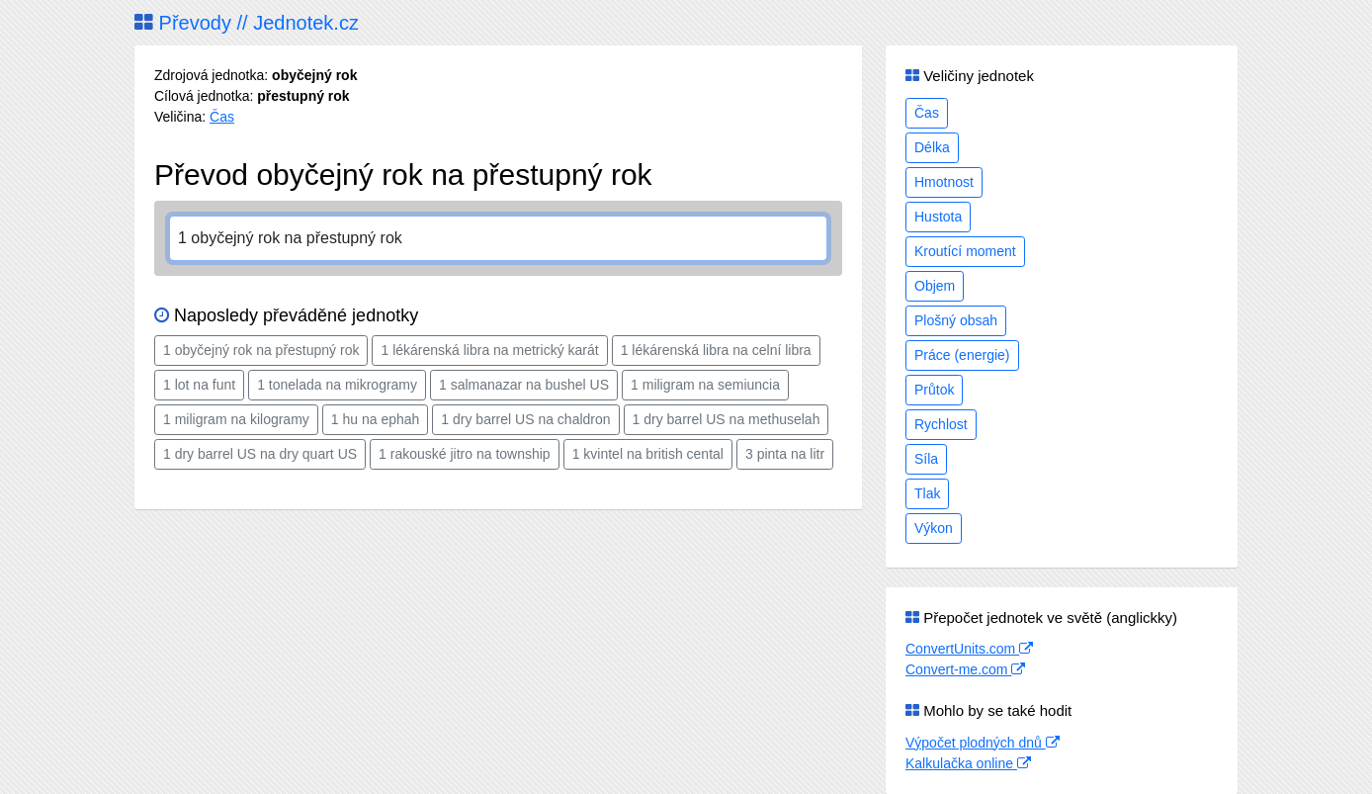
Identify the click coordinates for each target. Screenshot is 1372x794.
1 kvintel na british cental (648, 454)
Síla (926, 459)
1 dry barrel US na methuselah (726, 419)
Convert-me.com (965, 669)
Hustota (938, 216)
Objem (934, 286)
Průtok (934, 389)
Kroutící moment (965, 251)
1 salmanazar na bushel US (524, 385)
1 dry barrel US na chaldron (525, 419)
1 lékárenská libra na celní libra (716, 350)
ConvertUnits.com (969, 649)
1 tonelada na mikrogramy (337, 385)
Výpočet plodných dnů (982, 742)
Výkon (933, 528)
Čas (222, 117)
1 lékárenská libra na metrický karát (489, 350)
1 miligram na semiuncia (705, 385)
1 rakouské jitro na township (465, 454)
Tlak (927, 493)
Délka (932, 147)
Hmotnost (944, 182)
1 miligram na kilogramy (236, 419)
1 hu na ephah (375, 419)
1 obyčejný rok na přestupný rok (261, 350)
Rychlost (941, 424)
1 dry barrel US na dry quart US (260, 454)
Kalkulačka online (968, 763)
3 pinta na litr (784, 454)
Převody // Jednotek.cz (246, 23)
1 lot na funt (199, 385)
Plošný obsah (955, 320)
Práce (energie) (962, 355)
